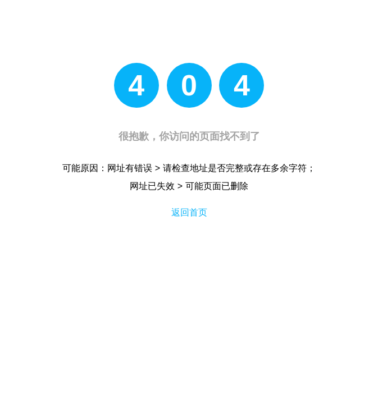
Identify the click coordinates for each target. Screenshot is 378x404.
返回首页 (189, 212)
